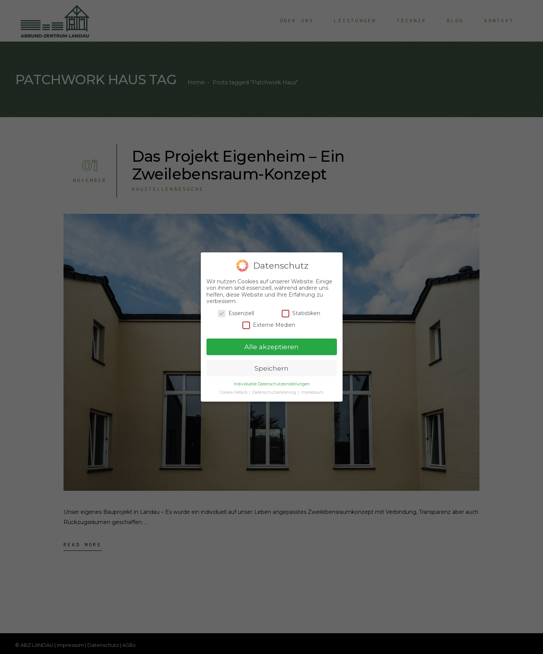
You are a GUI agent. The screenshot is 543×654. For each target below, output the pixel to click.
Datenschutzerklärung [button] (274, 392)
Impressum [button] (312, 392)
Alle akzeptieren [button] (271, 346)
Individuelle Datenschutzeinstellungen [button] (272, 383)
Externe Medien (268, 324)
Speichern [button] (271, 368)
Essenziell (236, 313)
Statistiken (301, 313)
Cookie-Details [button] (234, 392)
